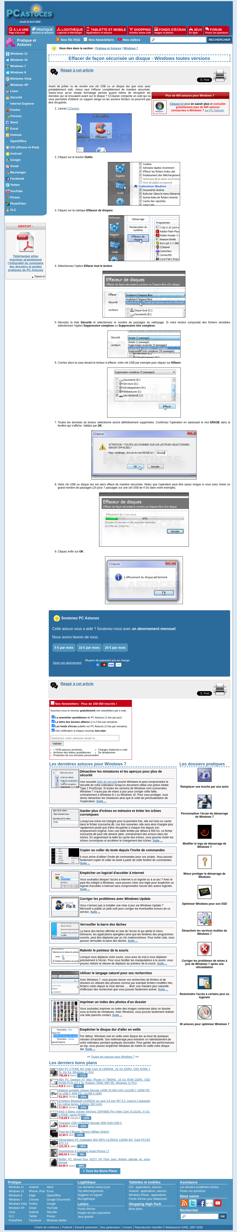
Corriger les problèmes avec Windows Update (115, 899)
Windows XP (17, 1208)
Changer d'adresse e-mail (112, 749)
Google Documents (59, 1199)
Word (50, 1187)
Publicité (67, 1227)
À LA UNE (18, 30)
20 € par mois (115, 647)
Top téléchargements (90, 1191)
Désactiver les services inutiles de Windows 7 (204, 932)
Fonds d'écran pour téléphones (148, 1199)
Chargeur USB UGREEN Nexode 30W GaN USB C (90, 1123)
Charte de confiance (46, 1227)
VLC (11, 1216)
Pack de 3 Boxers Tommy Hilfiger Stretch (84, 1131)
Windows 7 (15, 1199)
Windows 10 (16, 1191)
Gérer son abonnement (67, 662)
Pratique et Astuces (26, 42)
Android (33, 1187)
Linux (12, 1212)
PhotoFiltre (15, 1220)
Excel (50, 1191)
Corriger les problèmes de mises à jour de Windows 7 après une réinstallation (204, 964)
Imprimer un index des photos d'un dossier (113, 1002)
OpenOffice (54, 1195)
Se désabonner (106, 752)
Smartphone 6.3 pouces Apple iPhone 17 (84, 1151)
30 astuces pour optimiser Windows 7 (204, 1024)
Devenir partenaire (86, 1227)
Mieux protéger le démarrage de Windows (204, 875)
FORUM (216, 30)
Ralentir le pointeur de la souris (104, 950)
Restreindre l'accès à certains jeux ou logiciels (204, 995)
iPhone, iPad (37, 1191)
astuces (157, 1187)
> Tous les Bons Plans (100, 1171)
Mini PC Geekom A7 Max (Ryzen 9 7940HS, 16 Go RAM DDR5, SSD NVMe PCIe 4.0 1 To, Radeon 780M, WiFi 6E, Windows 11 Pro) (104, 1081)
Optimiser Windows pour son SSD (204, 903)
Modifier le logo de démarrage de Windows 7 (204, 845)
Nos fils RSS (70, 40)
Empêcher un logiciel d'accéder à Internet (112, 873)
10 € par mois (89, 647)
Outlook (33, 1212)
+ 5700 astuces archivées (67, 749)
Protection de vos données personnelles (76, 755)
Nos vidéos (131, 40)
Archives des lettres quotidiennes (72, 752)
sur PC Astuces (214, 110)
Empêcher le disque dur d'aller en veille (110, 1029)
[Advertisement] (191, 1092)
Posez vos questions (193, 1191)
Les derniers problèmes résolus (199, 1187)
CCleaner (73, 108)
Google (51, 1203)
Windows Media (56, 1220)
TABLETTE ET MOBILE (106, 30)
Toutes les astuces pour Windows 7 (112, 1056)
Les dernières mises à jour (94, 1187)
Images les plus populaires (94, 1212)
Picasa (51, 1216)
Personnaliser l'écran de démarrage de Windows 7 (204, 815)
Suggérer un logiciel (90, 1195)
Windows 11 (16, 1187)
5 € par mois (64, 647)
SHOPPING (140, 30)
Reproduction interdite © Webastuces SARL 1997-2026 (169, 1227)
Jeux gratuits (86, 1216)
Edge (32, 1195)
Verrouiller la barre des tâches (103, 924)
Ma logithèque (86, 1199)
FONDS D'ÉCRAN (170, 30)
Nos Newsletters (101, 40)
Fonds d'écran (86, 1208)
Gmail (32, 1208)
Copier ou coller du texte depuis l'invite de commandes (122, 850)
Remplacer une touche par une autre (204, 786)
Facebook (35, 1220)
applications (143, 1187)
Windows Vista (18, 1203)
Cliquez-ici (38, 276)
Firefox (33, 1203)
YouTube (52, 1208)
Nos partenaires (110, 1227)
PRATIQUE (43, 30)
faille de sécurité (107, 781)
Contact (127, 1227)
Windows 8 (15, 1195)
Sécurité (52, 1212)
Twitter (33, 1216)
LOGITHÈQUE (70, 30)
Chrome (34, 1199)
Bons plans (136, 1208)
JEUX (195, 30)
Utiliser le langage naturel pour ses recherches (116, 973)
